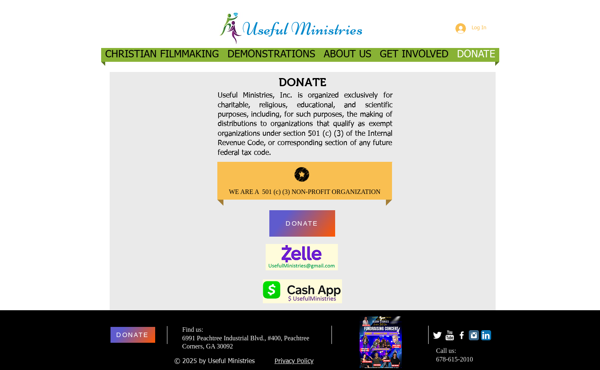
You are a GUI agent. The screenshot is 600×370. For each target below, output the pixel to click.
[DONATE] (302, 223)
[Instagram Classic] (474, 335)
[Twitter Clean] (437, 335)
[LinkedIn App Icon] (486, 335)
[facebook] (462, 335)
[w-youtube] (449, 335)
